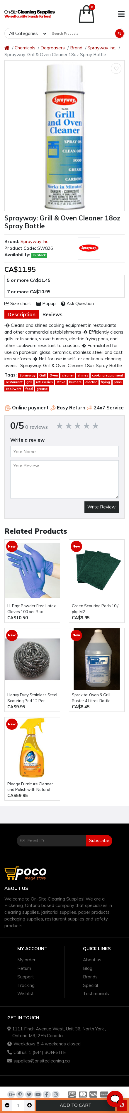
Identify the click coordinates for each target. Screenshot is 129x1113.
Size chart (17, 303)
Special (90, 985)
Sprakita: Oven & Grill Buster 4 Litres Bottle (91, 697)
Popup (46, 303)
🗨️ (115, 1099)
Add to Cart (75, 1105)
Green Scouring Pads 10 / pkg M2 (95, 608)
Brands (90, 977)
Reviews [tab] (52, 314)
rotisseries (44, 382)
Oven (54, 375)
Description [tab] (21, 314)
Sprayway (27, 375)
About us (92, 960)
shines (83, 375)
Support (25, 977)
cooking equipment (107, 375)
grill (29, 382)
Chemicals (25, 48)
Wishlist (25, 993)
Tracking (26, 985)
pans (118, 382)
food (29, 389)
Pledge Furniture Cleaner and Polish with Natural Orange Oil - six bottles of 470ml (30, 787)
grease (42, 389)
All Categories (23, 33)
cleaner (68, 375)
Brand (76, 48)
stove (61, 382)
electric (91, 382)
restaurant (14, 382)
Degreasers (52, 48)
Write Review (101, 507)
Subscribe (99, 840)
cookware (14, 389)
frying (105, 382)
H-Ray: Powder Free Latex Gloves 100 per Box (31, 608)
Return (24, 968)
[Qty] (18, 1105)
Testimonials (96, 993)
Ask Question (77, 303)
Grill (42, 375)
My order (26, 960)
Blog (87, 968)
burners (75, 382)
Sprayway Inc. (101, 48)
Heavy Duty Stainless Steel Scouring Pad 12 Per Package (32, 698)
